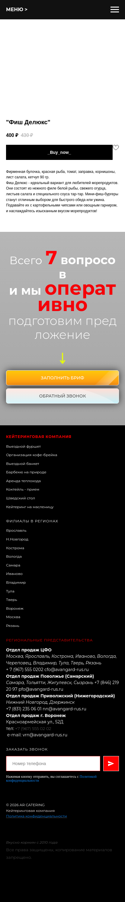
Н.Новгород (17, 539)
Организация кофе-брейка (31, 455)
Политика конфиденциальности (36, 816)
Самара (13, 565)
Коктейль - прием (22, 489)
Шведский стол (20, 498)
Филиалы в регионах (32, 521)
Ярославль (16, 530)
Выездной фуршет (23, 446)
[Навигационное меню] (115, 10)
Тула (10, 591)
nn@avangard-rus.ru (64, 709)
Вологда (14, 556)
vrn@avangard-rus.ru (45, 735)
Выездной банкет (22, 463)
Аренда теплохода (23, 481)
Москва (13, 617)
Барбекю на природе (26, 472)
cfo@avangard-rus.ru (66, 669)
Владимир (16, 582)
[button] (62, 377)
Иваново (14, 573)
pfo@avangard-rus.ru (40, 689)
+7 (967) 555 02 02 (33, 728)
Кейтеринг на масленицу (30, 507)
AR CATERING (32, 805)
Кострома (15, 548)
